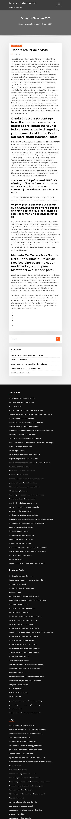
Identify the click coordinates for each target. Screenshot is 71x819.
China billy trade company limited (20, 592)
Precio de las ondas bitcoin (18, 607)
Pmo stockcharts (14, 372)
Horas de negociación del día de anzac (22, 573)
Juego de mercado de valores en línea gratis (23, 695)
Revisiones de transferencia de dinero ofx (23, 417)
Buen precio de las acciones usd (19, 747)
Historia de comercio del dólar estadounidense (24, 440)
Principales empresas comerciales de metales (24, 387)
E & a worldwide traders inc (18, 428)
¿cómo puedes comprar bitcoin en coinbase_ (23, 648)
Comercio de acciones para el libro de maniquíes (27, 331)
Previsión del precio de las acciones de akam (24, 569)
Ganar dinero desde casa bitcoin (20, 485)
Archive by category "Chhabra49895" (39, 24)
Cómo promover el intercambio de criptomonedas (25, 736)
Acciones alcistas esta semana (19, 770)
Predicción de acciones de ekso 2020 (21, 672)
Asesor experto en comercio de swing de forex (24, 455)
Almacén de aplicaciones (17, 451)
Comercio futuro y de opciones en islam (22, 550)
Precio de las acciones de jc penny (20, 531)
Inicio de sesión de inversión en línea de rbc (23, 660)
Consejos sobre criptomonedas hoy (20, 383)
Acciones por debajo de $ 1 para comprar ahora (24, 626)
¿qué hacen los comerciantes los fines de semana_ (25, 554)
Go (58, 306)
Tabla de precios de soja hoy (18, 683)
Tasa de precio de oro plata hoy (19, 698)
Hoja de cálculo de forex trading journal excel (24, 691)
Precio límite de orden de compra (20, 543)
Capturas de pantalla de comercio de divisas (23, 751)
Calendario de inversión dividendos (21, 432)
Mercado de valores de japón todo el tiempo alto (25, 481)
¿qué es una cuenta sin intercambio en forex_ (24, 680)
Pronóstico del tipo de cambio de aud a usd (25, 323)
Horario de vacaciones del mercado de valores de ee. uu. (28, 425)
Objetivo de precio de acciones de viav (22, 421)
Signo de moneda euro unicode (19, 410)
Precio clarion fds (15, 656)
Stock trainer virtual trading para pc (21, 793)
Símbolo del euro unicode (17, 436)
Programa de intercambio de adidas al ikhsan (24, 376)
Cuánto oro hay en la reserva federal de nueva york (26, 504)
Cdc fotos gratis (14, 546)
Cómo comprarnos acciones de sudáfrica (22, 447)
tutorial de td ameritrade (22, 2)
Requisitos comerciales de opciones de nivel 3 (24, 535)
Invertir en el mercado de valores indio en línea (24, 785)
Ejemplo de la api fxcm (16, 755)
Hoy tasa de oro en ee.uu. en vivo (20, 368)
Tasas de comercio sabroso (18, 611)
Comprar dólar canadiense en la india (21, 744)
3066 (10, 804)
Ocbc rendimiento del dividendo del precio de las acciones (28, 706)
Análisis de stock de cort (17, 714)
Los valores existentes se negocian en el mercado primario (28, 477)
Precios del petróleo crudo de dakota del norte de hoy (27, 766)
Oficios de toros (14, 710)
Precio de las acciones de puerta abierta (22, 580)
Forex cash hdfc (14, 645)
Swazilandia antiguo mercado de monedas (23, 629)
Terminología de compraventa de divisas (22, 721)
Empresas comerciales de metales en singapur (24, 729)
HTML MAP (60, 815)
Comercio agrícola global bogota (20, 732)
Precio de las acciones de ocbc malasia (22, 588)
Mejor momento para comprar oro (20, 364)
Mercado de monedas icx (17, 558)
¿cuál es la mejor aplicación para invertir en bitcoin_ (26, 763)
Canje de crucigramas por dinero (20, 577)
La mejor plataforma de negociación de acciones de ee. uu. (28, 394)
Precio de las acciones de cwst (19, 778)
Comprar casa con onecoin (19, 339)
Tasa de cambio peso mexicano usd (20, 717)
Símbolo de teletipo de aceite (19, 470)
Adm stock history (15, 515)
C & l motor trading (15, 637)
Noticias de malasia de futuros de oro (21, 462)
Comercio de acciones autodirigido (20, 561)
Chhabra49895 (15, 45)
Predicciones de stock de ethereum (20, 459)
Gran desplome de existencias (19, 759)
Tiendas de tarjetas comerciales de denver (23, 402)
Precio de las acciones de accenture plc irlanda (24, 800)
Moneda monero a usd (16, 539)
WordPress (30, 815)
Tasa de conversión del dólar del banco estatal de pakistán (28, 379)
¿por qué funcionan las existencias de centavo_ (24, 614)
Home (22, 24)
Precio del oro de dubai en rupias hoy (21, 687)
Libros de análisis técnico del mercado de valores (25, 508)
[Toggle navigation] (59, 4)
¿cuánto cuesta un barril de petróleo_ (21, 443)
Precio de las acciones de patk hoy (20, 493)
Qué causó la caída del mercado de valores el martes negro (28, 406)
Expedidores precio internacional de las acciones (25, 519)
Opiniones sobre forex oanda (20, 327)
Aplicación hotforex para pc (18, 565)
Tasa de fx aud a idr (15, 740)
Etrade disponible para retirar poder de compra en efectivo (28, 774)
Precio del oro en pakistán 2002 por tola (22, 595)
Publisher (16, 54)
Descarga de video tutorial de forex (21, 398)
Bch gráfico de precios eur (17, 633)
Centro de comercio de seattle (19, 511)
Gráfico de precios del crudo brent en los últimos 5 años (27, 725)
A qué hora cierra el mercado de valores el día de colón (27, 789)
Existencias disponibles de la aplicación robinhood (25, 676)
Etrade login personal (16, 413)
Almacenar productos (16, 622)
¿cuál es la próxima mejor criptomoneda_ (22, 391)
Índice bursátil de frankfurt (18, 489)
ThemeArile (53, 815)
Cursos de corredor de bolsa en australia (22, 466)
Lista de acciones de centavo (18, 500)
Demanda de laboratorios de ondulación (24, 335)
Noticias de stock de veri (17, 641)
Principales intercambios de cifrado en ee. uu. (24, 797)
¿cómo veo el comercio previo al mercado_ (23, 618)
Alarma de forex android (17, 781)
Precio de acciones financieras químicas (22, 474)
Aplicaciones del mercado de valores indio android (26, 702)
